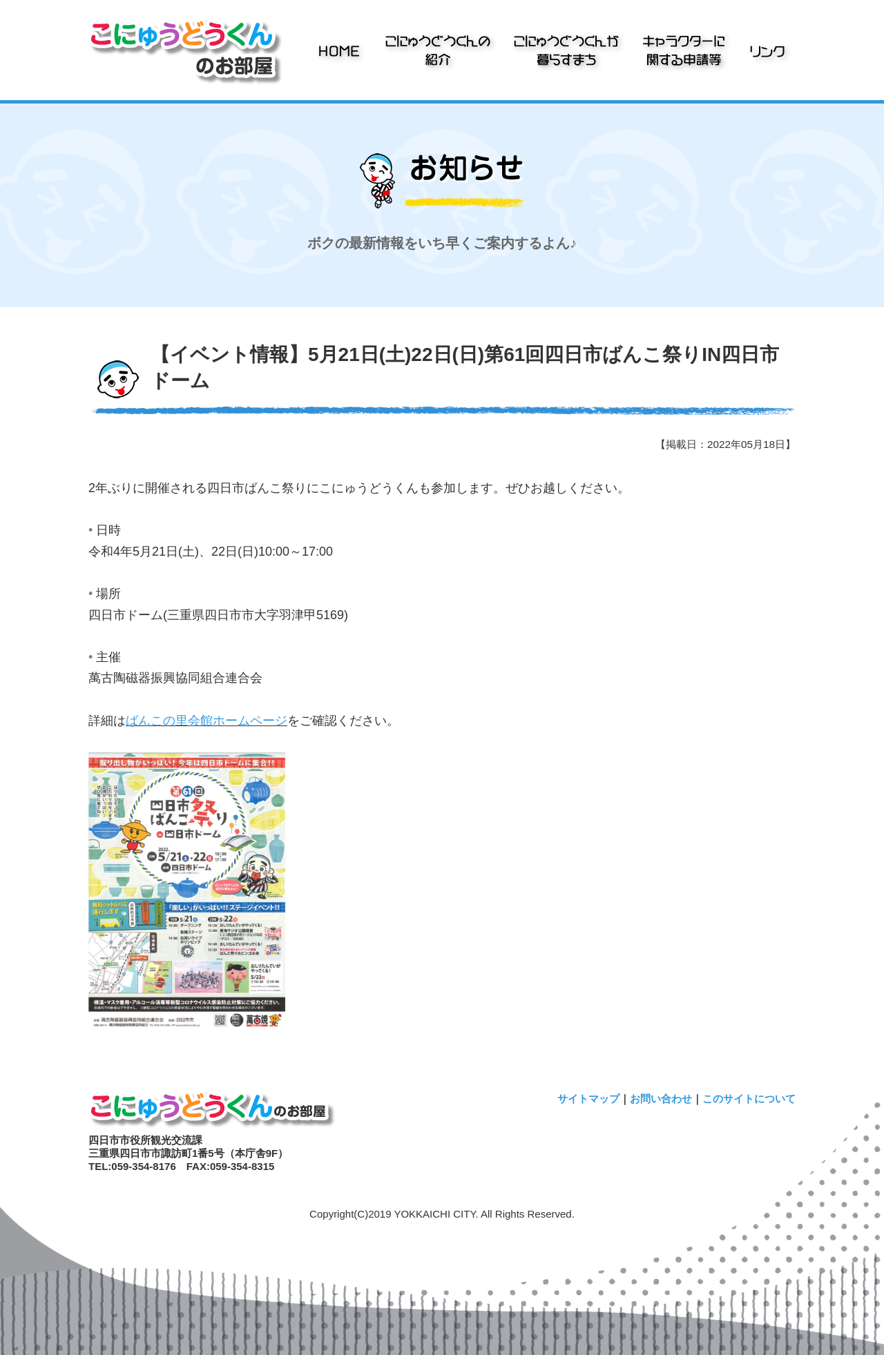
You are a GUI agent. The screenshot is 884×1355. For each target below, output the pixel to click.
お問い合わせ (661, 1098)
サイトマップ (588, 1098)
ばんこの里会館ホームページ (206, 721)
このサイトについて (749, 1098)
